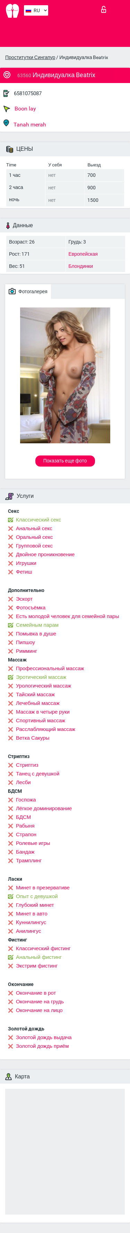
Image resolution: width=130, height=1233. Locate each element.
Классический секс (38, 520)
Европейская (83, 254)
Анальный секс (34, 528)
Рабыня (25, 826)
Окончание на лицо (39, 1010)
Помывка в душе (36, 634)
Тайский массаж (35, 694)
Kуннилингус (31, 922)
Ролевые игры (33, 843)
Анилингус (28, 931)
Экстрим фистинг (37, 966)
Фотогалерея (28, 291)
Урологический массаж (43, 686)
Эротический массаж (41, 677)
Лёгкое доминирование (44, 808)
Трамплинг (29, 860)
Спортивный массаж (40, 720)
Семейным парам (37, 625)
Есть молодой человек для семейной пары (67, 616)
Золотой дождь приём (42, 1046)
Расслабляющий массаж (45, 729)
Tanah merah (24, 123)
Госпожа (26, 800)
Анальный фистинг (39, 957)
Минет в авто (31, 914)
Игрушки (26, 563)
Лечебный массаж (38, 703)
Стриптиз (27, 765)
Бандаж (25, 852)
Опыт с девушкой (37, 896)
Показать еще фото (65, 460)
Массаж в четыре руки (43, 712)
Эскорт (24, 599)
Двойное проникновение (45, 554)
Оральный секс (34, 537)
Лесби (23, 782)
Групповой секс (34, 546)
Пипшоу (25, 642)
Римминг (26, 651)
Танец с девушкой (37, 774)
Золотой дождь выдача (44, 1037)
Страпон (26, 834)
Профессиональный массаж (50, 668)
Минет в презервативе (43, 888)
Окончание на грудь (40, 1001)
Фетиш (24, 572)
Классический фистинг (43, 948)
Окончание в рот (36, 993)
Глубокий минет (35, 905)
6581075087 (28, 93)
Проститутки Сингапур (30, 57)
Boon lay (19, 108)
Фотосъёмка (30, 608)
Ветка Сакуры (32, 738)
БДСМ (23, 817)
